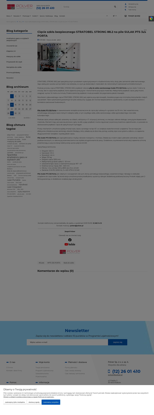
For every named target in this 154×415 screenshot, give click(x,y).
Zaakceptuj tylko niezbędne (15, 402)
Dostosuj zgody (34, 402)
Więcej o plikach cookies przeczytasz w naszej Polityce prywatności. (28, 397)
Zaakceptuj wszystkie (50, 402)
